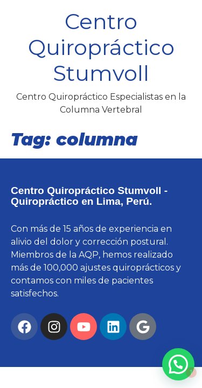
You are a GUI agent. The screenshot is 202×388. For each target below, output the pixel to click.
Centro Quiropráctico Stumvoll (101, 47)
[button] (178, 364)
